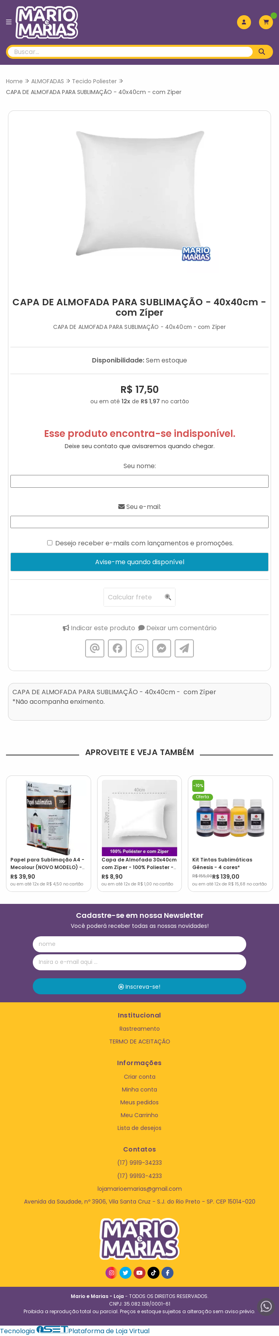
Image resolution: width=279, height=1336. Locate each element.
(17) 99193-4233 (139, 1176)
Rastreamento (140, 1029)
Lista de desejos (139, 1128)
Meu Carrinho (139, 1115)
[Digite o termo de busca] (130, 52)
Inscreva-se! (139, 987)
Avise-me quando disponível (139, 562)
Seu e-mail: (139, 506)
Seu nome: (140, 466)
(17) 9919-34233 (139, 1163)
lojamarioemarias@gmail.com (140, 1189)
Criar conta (139, 1077)
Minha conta (139, 1090)
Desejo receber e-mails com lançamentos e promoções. (144, 543)
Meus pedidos (139, 1102)
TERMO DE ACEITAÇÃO (139, 1042)
